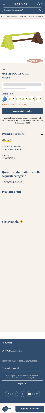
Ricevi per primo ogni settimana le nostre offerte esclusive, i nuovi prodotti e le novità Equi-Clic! (22, 377)
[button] (5, 409)
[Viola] (11, 99)
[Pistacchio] (32, 99)
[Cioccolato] (38, 99)
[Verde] (18, 99)
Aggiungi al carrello (22, 111)
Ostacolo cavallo (13, 182)
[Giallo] (25, 99)
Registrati (22, 383)
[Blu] (5, 99)
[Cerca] (22, 9)
